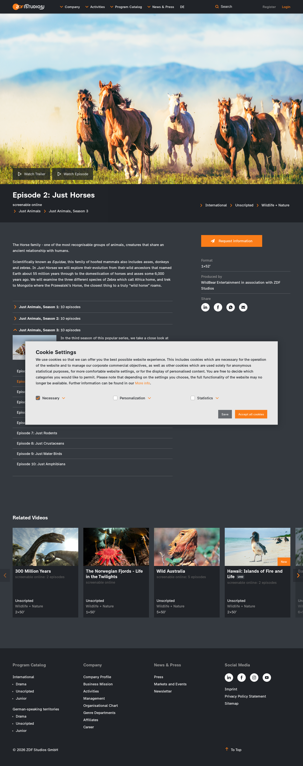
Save (225, 414)
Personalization (132, 398)
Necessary (50, 398)
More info (142, 383)
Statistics (205, 398)
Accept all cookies (251, 414)
